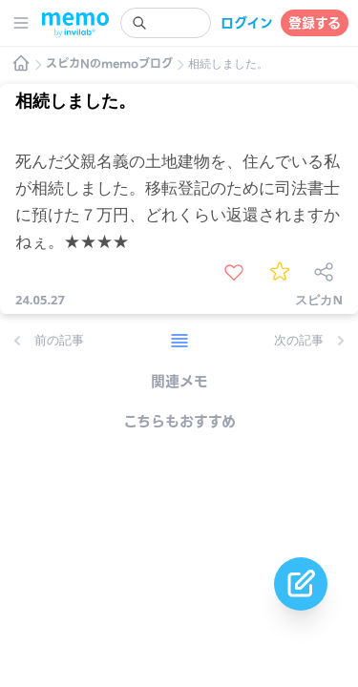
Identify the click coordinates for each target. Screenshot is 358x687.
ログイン (247, 22)
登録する (314, 22)
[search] (165, 23)
